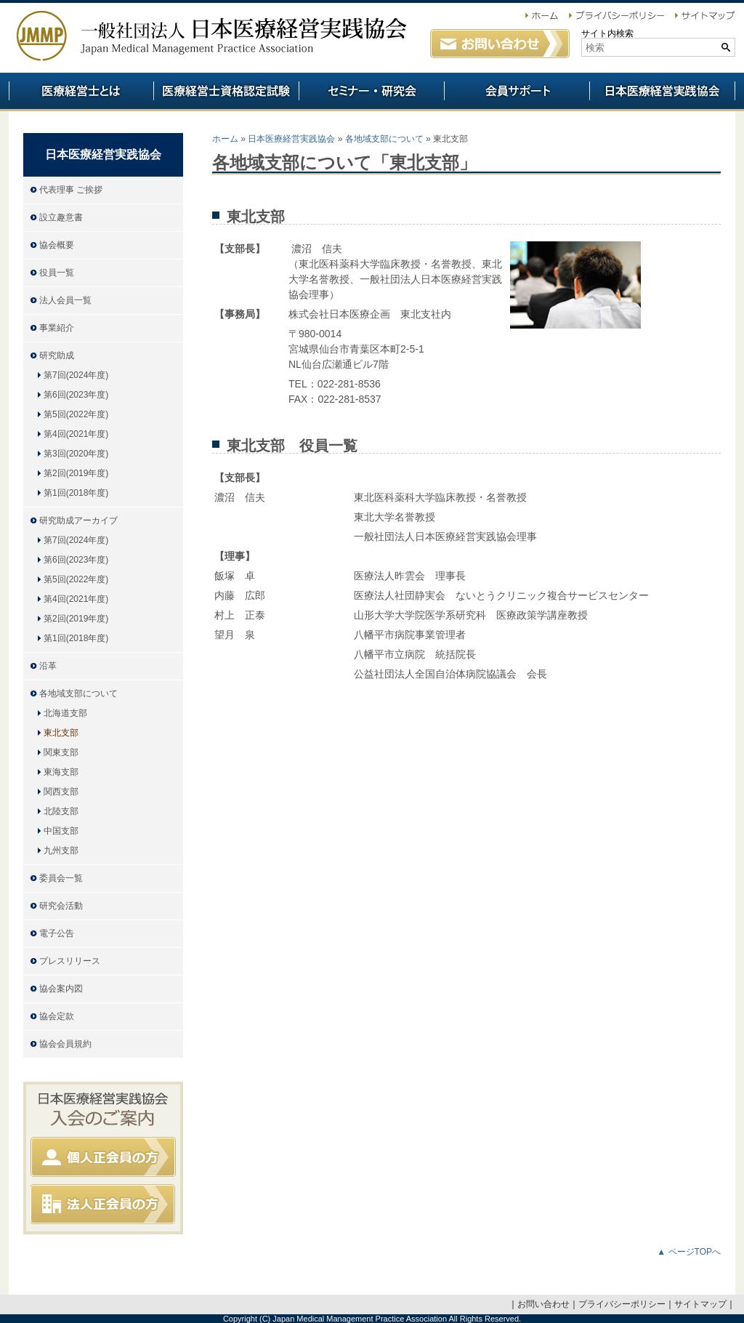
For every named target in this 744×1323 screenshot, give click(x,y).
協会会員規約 (65, 1044)
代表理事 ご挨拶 (70, 190)
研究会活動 (61, 906)
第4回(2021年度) (76, 434)
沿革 (48, 666)
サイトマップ (700, 1304)
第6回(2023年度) (76, 395)
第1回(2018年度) (76, 493)
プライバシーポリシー (622, 1304)
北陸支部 (61, 811)
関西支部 (61, 792)
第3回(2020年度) (76, 454)
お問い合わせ (543, 1304)
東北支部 (61, 733)
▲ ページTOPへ (689, 1252)
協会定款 (56, 1016)
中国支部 (61, 831)
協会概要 (56, 245)
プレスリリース (69, 961)
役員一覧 (56, 273)
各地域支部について (384, 139)
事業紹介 (56, 328)
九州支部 (61, 850)
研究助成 (56, 355)
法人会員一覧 (65, 300)
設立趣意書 (61, 217)
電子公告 (56, 933)
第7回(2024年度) (76, 375)
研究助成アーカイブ (78, 520)
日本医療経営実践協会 (291, 139)
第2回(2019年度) (76, 473)
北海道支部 (65, 713)
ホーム (225, 139)
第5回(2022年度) (76, 414)
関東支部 (61, 752)
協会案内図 (61, 989)
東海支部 (61, 772)
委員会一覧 (61, 878)
